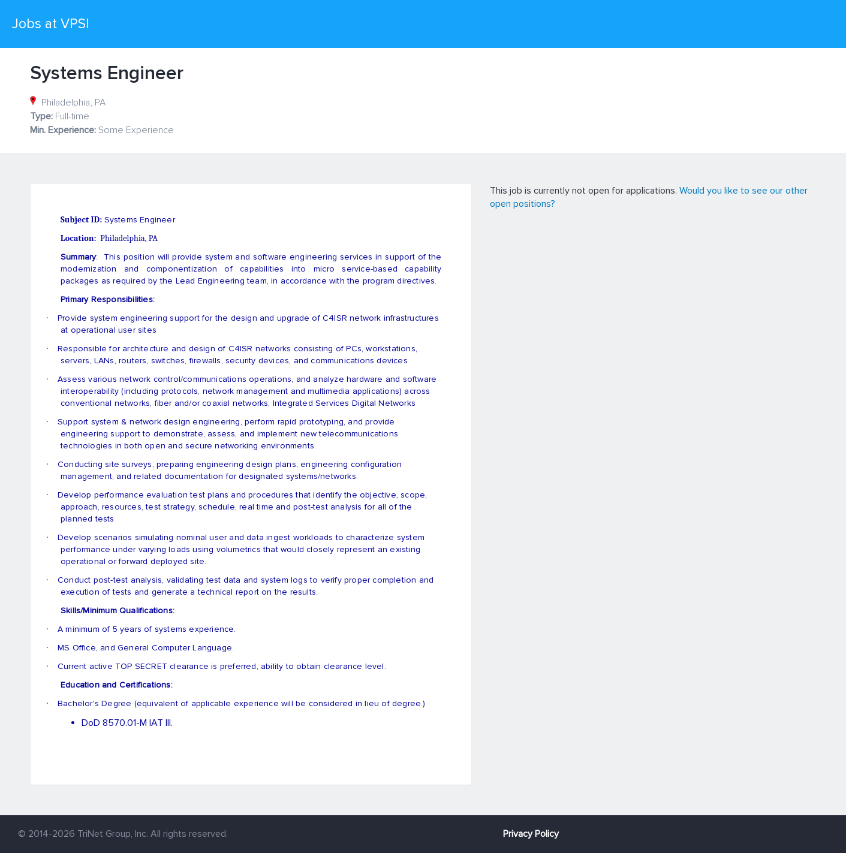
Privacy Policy (531, 834)
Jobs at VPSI (50, 24)
